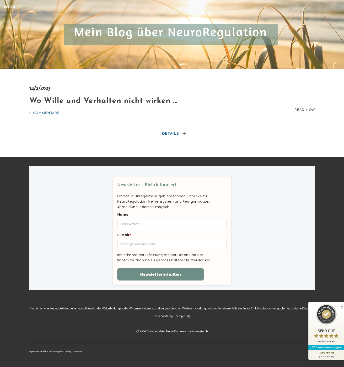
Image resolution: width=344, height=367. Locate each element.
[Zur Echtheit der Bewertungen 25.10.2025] (326, 355)
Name (123, 214)
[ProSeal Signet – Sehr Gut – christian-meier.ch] (326, 324)
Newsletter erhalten (160, 274)
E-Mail (124, 234)
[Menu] (12, 7)
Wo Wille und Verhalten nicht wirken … (103, 101)
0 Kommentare (44, 113)
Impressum (34, 351)
